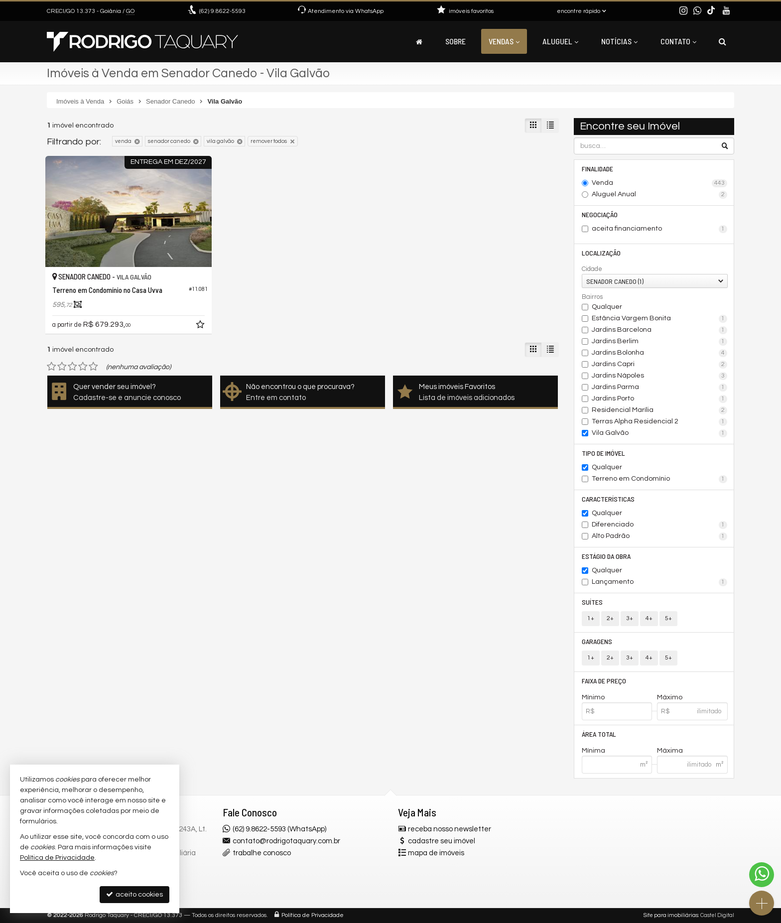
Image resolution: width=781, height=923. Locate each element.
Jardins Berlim (660, 342)
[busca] (722, 41)
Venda (660, 183)
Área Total (599, 734)
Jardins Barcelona (660, 330)
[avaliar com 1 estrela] (51, 367)
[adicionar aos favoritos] (201, 326)
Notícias (619, 41)
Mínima (593, 750)
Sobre (455, 41)
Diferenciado (660, 525)
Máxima (670, 750)
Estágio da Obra (606, 556)
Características (608, 499)
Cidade (592, 268)
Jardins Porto (660, 399)
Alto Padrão (660, 536)
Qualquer (607, 306)
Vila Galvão (660, 433)
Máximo (669, 697)
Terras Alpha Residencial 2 (660, 422)
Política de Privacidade (312, 915)
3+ (629, 618)
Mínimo (593, 697)
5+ (668, 618)
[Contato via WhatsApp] (761, 874)
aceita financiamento (660, 229)
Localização (601, 253)
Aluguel (560, 41)
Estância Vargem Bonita (660, 319)
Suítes (592, 602)
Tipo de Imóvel (603, 453)
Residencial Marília (660, 410)
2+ (610, 618)
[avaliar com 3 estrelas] (72, 367)
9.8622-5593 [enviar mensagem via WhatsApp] (222, 11)
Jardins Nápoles (660, 376)
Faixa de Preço (604, 680)
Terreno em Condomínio (660, 479)
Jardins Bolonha (660, 353)
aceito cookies (134, 894)
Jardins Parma (660, 388)
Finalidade (597, 168)
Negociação (600, 214)
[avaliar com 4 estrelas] (83, 367)
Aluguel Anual (660, 195)
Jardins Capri (660, 365)
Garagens (597, 641)
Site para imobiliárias (671, 915)
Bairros (592, 296)
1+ (590, 618)
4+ (649, 618)
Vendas (504, 41)
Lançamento (660, 582)
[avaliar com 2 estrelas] (62, 367)
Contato (678, 41)
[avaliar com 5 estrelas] (93, 367)
